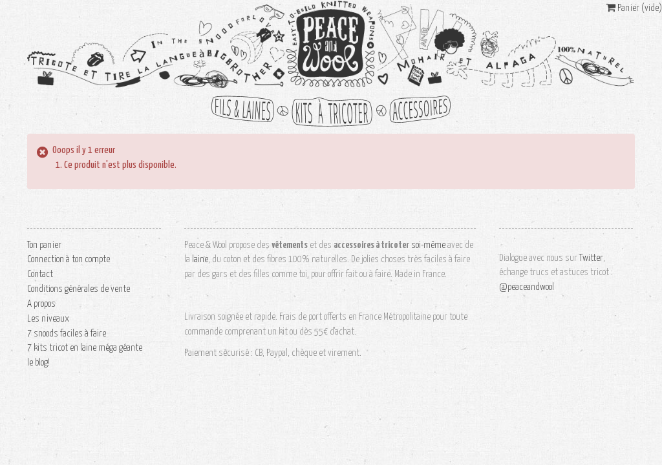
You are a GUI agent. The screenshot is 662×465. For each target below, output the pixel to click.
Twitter (591, 258)
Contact (40, 274)
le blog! (38, 362)
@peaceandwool (526, 287)
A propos (41, 304)
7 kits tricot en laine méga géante (84, 348)
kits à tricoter (331, 111)
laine (200, 259)
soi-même (428, 245)
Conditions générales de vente (78, 289)
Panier (634, 8)
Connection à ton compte (68, 259)
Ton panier (44, 245)
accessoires (415, 111)
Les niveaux (48, 319)
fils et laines (247, 111)
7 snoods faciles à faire (66, 333)
